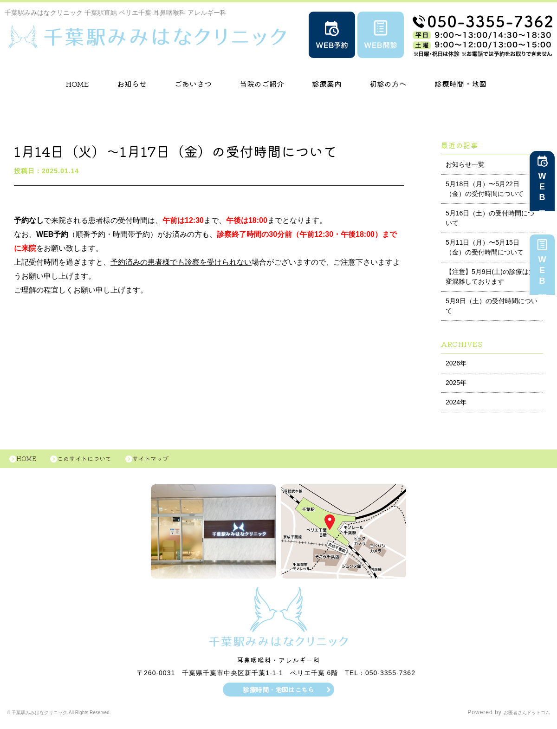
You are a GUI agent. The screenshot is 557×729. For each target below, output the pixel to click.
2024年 (456, 402)
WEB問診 (542, 274)
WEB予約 (542, 190)
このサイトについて (96, 461)
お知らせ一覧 (465, 164)
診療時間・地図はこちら (278, 694)
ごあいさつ (193, 83)
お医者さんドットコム (520, 717)
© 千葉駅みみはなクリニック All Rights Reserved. (77, 717)
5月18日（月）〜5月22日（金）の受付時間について (485, 188)
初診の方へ (388, 83)
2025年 (456, 382)
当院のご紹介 (262, 83)
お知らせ (132, 83)
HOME (77, 83)
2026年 (456, 363)
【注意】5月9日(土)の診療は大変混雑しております (490, 276)
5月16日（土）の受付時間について (490, 218)
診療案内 (327, 83)
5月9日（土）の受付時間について (492, 305)
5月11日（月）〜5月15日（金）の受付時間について (485, 247)
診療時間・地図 (460, 83)
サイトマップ (172, 461)
